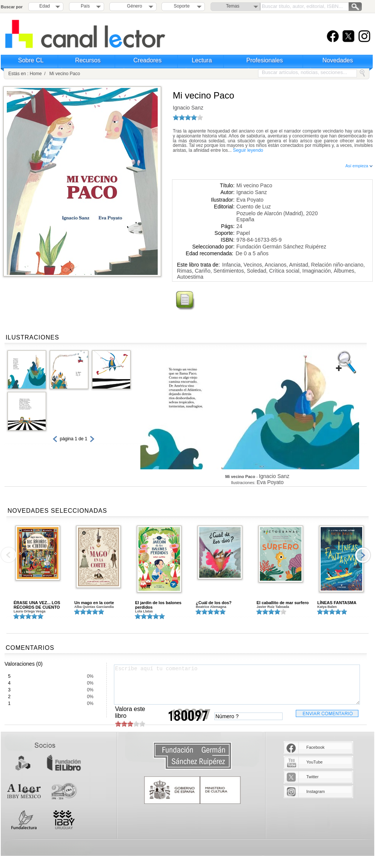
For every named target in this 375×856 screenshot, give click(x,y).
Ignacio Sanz (188, 108)
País (85, 6)
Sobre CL (31, 60)
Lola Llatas (144, 611)
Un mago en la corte (94, 602)
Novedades (338, 60)
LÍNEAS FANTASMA (337, 602)
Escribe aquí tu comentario (237, 685)
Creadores (148, 60)
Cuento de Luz (254, 207)
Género (133, 6)
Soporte (182, 6)
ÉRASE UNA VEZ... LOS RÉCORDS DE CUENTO (37, 604)
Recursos (88, 60)
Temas (232, 6)
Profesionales (264, 60)
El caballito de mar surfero (283, 602)
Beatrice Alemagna (211, 607)
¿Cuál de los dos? (214, 602)
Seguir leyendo (248, 150)
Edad (44, 6)
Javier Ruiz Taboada (273, 607)
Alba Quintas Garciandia (94, 607)
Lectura (202, 60)
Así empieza (359, 165)
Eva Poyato (250, 200)
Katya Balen (327, 607)
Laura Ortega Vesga (30, 611)
